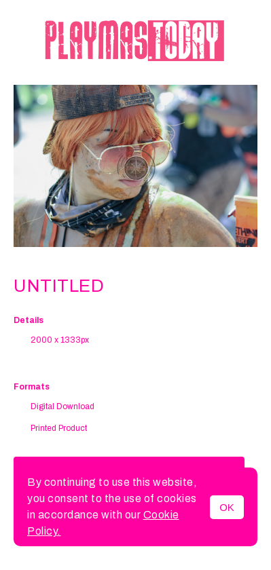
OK (226, 507)
